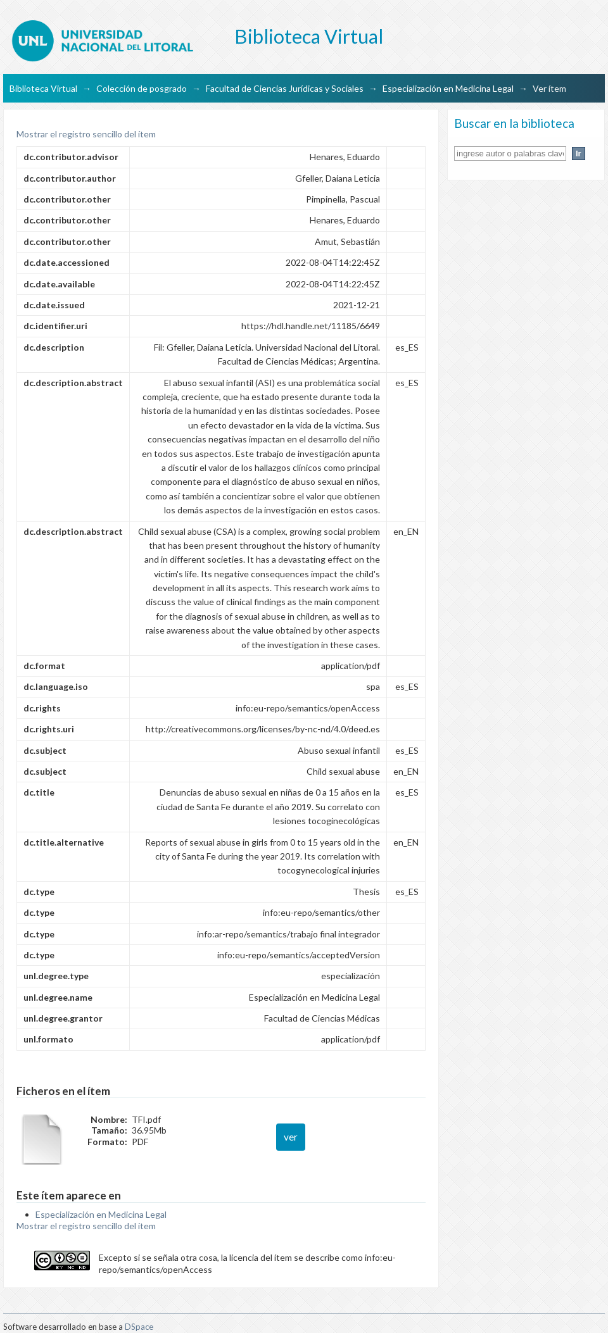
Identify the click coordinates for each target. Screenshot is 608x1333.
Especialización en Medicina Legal (448, 88)
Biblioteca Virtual (43, 88)
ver (291, 1136)
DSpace (139, 1327)
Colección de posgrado (141, 88)
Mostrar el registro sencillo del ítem (86, 133)
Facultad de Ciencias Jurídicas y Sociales (285, 88)
